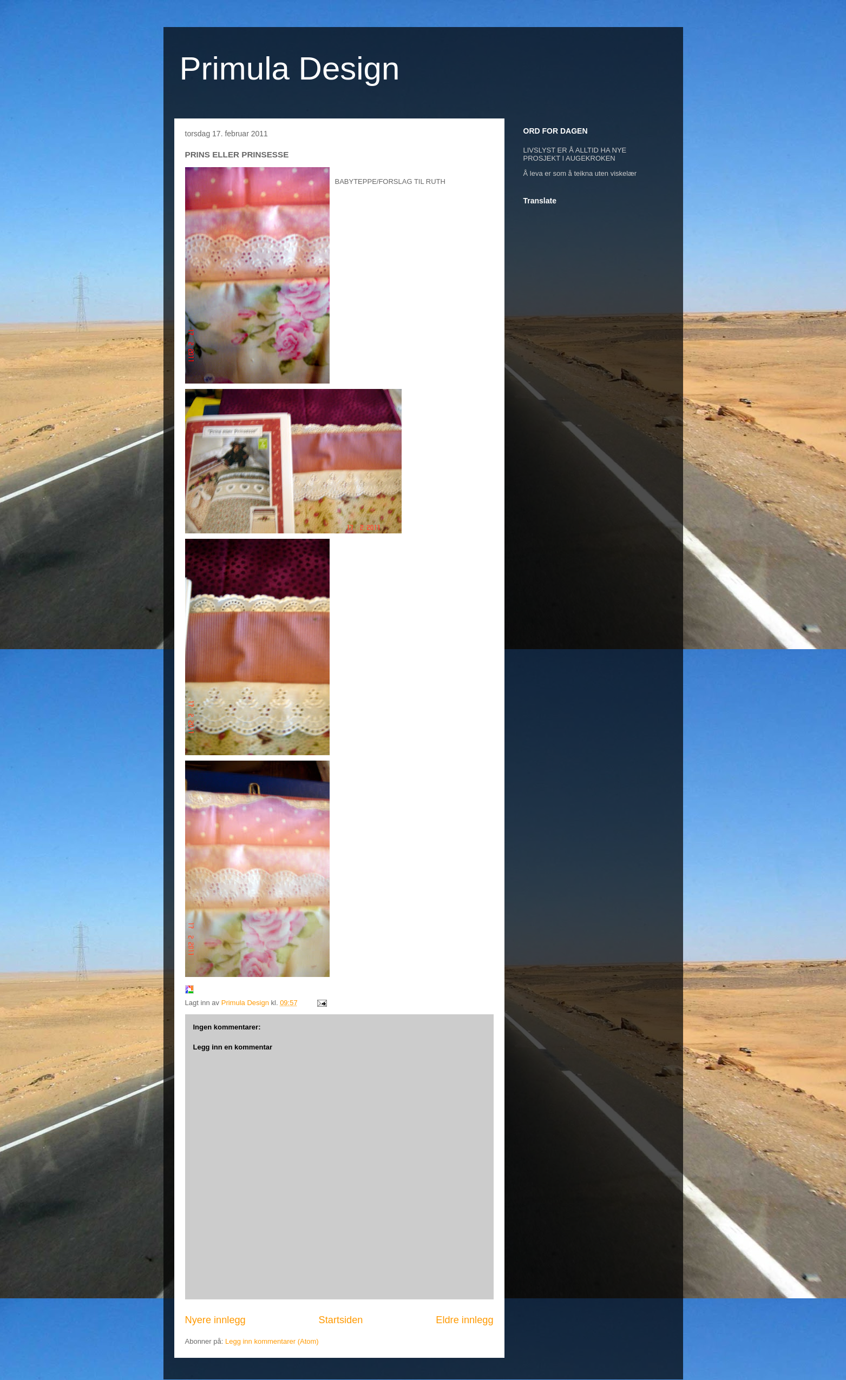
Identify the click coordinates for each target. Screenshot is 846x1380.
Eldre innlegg (464, 1320)
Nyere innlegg (215, 1320)
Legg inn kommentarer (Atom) (272, 1341)
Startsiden (341, 1320)
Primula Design (290, 68)
